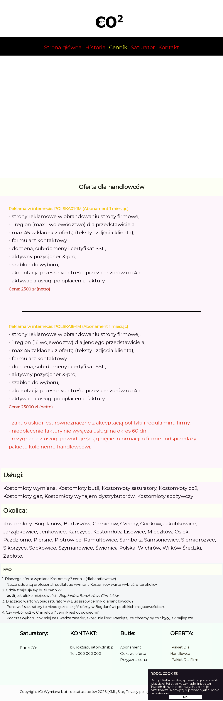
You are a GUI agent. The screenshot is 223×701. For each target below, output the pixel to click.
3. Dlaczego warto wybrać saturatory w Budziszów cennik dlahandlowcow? (67, 601)
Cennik (118, 47)
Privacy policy (137, 692)
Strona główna (63, 47)
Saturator (143, 47)
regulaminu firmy (168, 423)
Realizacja (159, 692)
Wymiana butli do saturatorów (70, 692)
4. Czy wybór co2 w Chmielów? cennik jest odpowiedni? (50, 612)
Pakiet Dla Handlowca (180, 650)
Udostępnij (194, 692)
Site (121, 692)
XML (112, 692)
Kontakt (168, 47)
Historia (95, 47)
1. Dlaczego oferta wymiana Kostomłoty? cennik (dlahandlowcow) (59, 579)
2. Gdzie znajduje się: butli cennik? (32, 590)
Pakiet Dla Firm (185, 660)
